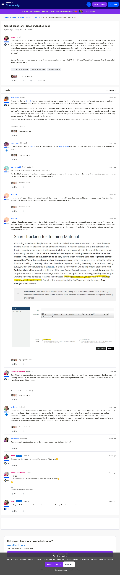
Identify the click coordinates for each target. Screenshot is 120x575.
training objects (54, 69)
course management (20, 69)
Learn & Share (18, 17)
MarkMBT (14, 195)
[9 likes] (21, 131)
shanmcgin (15, 143)
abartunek (15, 98)
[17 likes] (21, 76)
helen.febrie (15, 439)
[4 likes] (21, 360)
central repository (38, 69)
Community (6, 17)
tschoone (14, 407)
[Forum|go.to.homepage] (13, 4)
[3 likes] (21, 183)
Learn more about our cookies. (101, 559)
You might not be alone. (16, 545)
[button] (2, 5)
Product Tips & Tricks (34, 17)
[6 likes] (21, 155)
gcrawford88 (16, 167)
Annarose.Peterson (18, 372)
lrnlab (13, 37)
